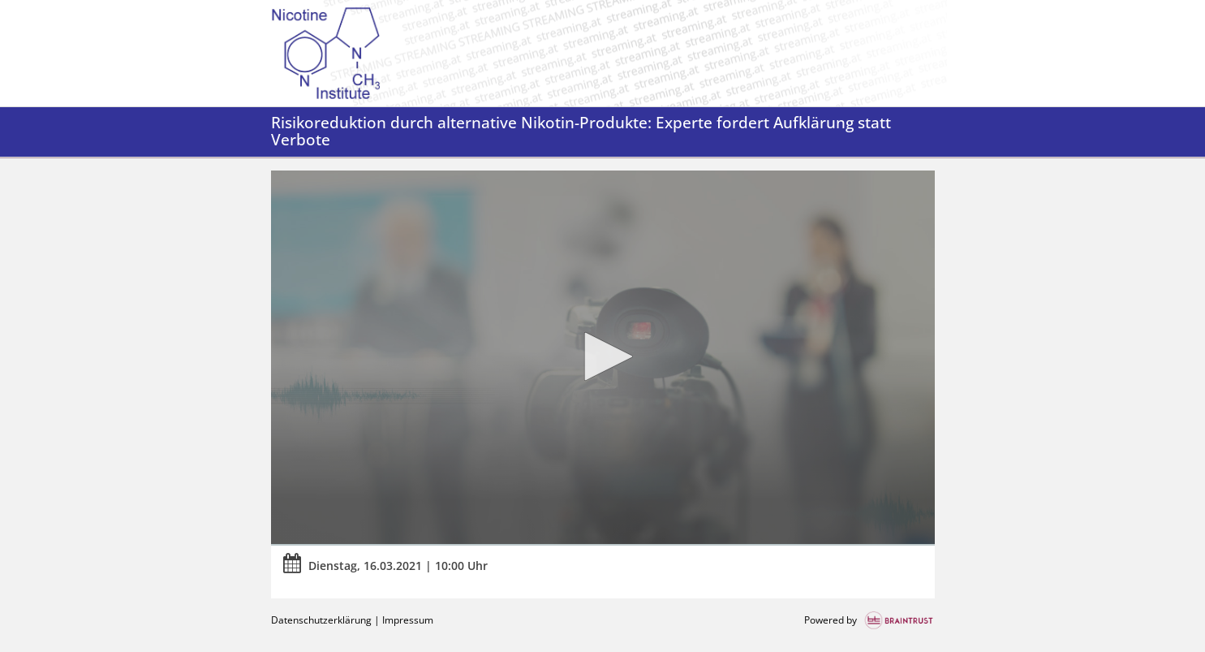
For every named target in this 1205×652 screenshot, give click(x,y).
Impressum (407, 620)
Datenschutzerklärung (321, 620)
